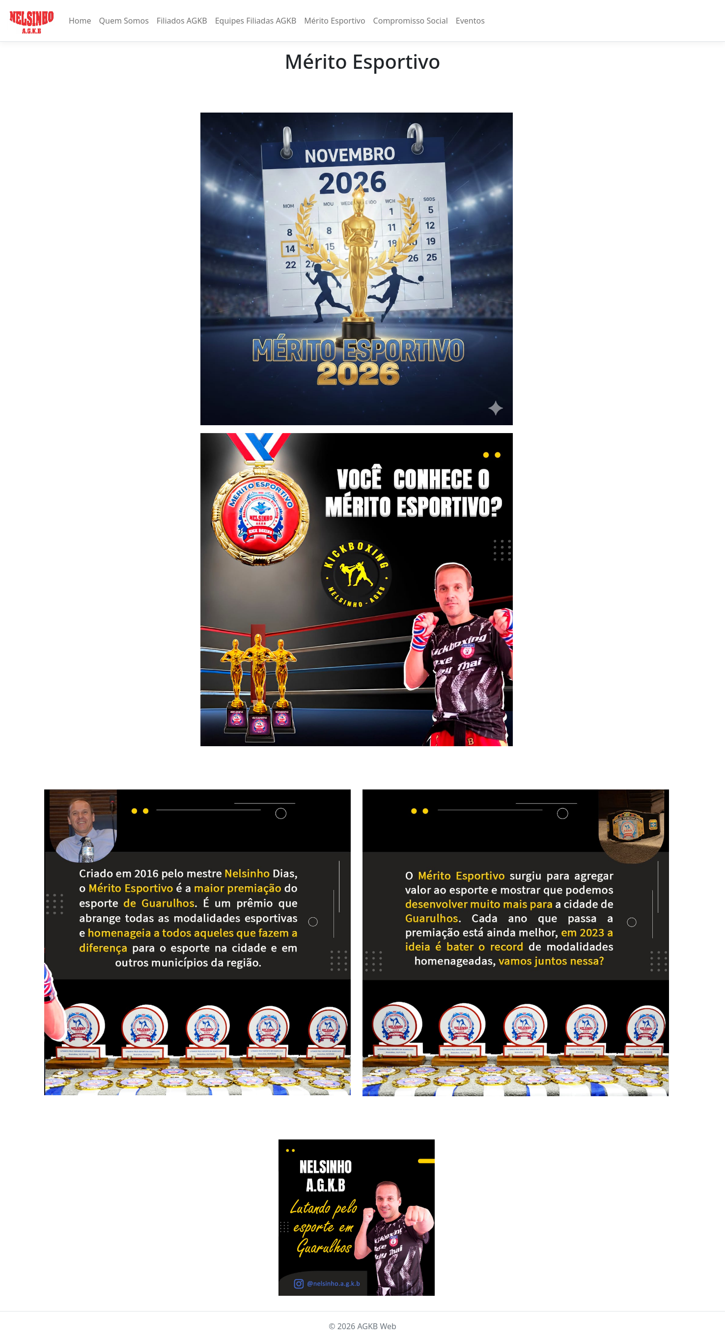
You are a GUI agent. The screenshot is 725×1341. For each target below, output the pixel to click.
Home (80, 20)
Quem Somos (124, 20)
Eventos (470, 20)
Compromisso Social (410, 20)
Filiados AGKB (182, 20)
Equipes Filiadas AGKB (256, 20)
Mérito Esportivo (334, 20)
